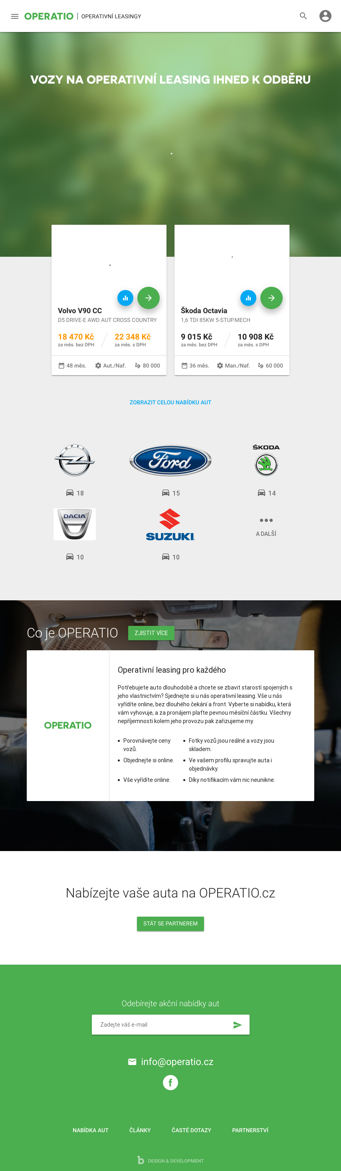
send (237, 1025)
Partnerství (250, 1130)
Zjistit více (151, 633)
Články (140, 1130)
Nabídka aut (91, 1130)
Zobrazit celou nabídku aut (171, 403)
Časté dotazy (191, 1130)
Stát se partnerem (170, 924)
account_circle (325, 16)
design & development (170, 1160)
